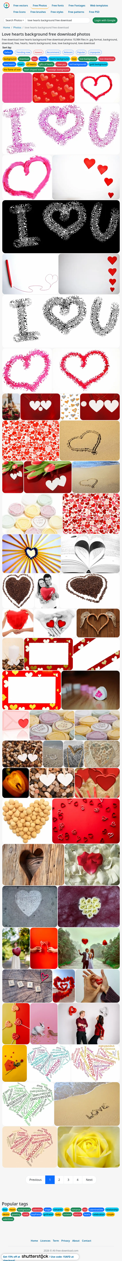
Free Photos (40, 5)
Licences (45, 1240)
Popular (81, 52)
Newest (38, 52)
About (76, 1240)
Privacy (65, 1240)
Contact (86, 1240)
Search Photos (14, 20)
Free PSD (94, 12)
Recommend (53, 52)
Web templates (99, 5)
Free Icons (19, 12)
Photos (17, 27)
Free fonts (58, 5)
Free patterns (76, 12)
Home (6, 27)
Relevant (68, 52)
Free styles (57, 12)
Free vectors (20, 5)
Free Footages (77, 5)
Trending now (23, 52)
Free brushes (38, 12)
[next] (89, 1179)
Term (56, 1240)
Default (8, 52)
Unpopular (95, 52)
